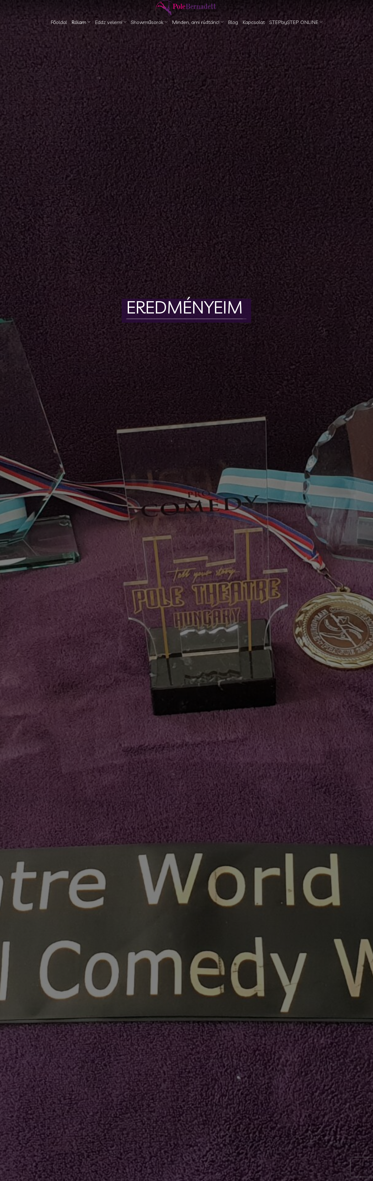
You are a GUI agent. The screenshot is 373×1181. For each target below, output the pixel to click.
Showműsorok (149, 22)
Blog (233, 22)
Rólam (80, 22)
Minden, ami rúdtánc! (197, 22)
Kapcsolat (253, 22)
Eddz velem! (110, 22)
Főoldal (59, 22)
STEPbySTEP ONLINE (295, 22)
